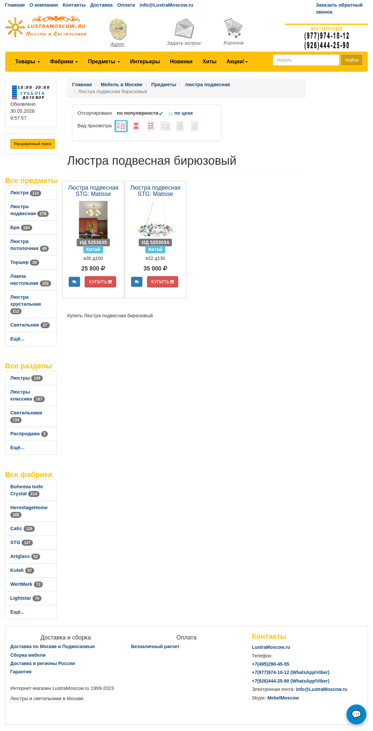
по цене (180, 113)
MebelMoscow (283, 698)
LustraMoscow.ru (271, 647)
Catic (22, 528)
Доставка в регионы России (42, 663)
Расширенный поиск (32, 144)
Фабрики (64, 61)
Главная (15, 5)
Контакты (74, 5)
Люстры (26, 378)
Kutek (22, 570)
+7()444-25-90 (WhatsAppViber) (291, 681)
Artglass (25, 556)
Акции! (237, 61)
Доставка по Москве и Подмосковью (52, 646)
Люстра (25, 192)
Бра (21, 227)
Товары (27, 61)
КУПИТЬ (100, 281)
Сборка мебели (27, 655)
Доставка (101, 5)
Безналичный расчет (155, 646)
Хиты (209, 61)
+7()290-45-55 (270, 664)
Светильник (30, 325)
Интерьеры (145, 61)
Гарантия (21, 671)
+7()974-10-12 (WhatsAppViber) (291, 672)
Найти (351, 60)
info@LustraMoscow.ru (166, 5)
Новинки (181, 61)
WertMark (26, 584)
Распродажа (29, 433)
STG (21, 542)
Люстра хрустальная (25, 304)
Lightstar (25, 598)
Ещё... (17, 338)
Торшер (24, 262)
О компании (44, 5)
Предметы (104, 61)
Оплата (126, 5)
